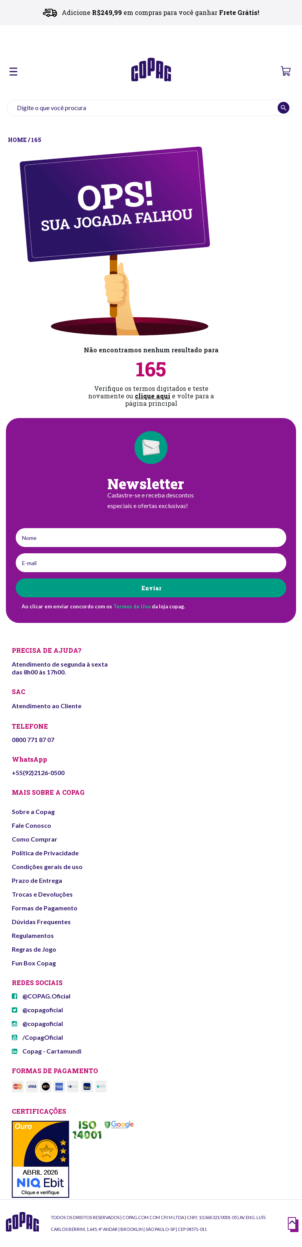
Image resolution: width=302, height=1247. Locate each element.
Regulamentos (33, 935)
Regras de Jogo (34, 949)
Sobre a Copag (33, 811)
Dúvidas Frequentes (41, 921)
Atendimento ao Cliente (46, 705)
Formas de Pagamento (44, 908)
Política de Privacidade (45, 853)
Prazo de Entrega (37, 880)
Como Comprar (34, 839)
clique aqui (152, 396)
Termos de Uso (132, 606)
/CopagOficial (37, 1037)
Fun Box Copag (34, 963)
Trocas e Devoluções (42, 894)
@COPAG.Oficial (41, 996)
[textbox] (150, 107)
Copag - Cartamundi (46, 1051)
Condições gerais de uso (47, 866)
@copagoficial (37, 1009)
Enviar (151, 588)
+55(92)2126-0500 (38, 772)
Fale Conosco (31, 825)
